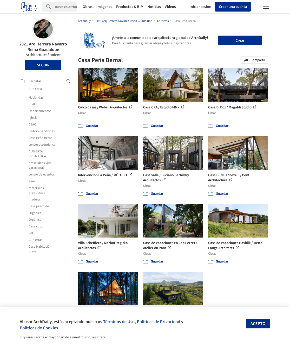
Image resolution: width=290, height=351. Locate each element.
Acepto (257, 324)
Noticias (154, 7)
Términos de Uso (119, 322)
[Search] (66, 7)
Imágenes (104, 7)
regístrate (98, 337)
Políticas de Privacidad (158, 322)
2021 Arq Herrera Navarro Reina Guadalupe (43, 47)
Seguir (43, 65)
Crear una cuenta (233, 6)
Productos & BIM (130, 7)
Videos (170, 7)
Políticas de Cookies (39, 328)
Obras (87, 7)
